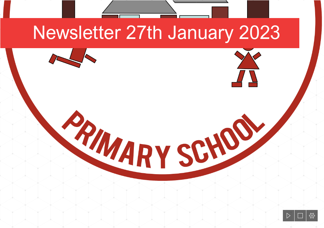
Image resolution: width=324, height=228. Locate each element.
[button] (288, 215)
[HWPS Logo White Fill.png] (162, 91)
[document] (162, 114)
